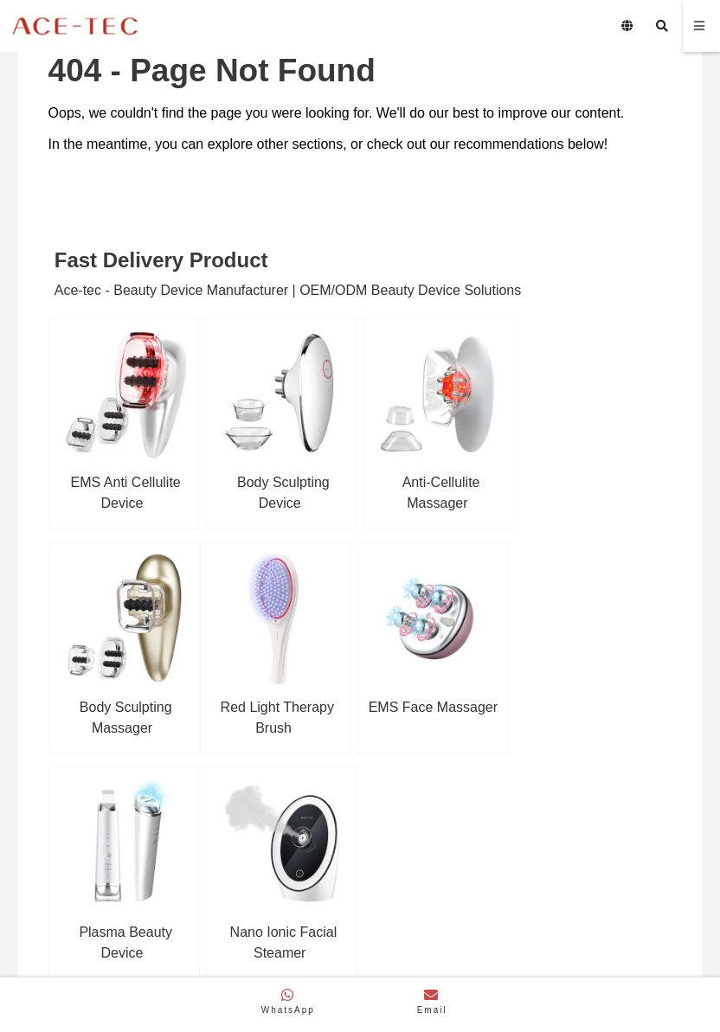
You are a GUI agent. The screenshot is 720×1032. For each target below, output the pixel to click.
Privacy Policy (530, 961)
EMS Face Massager (279, 703)
